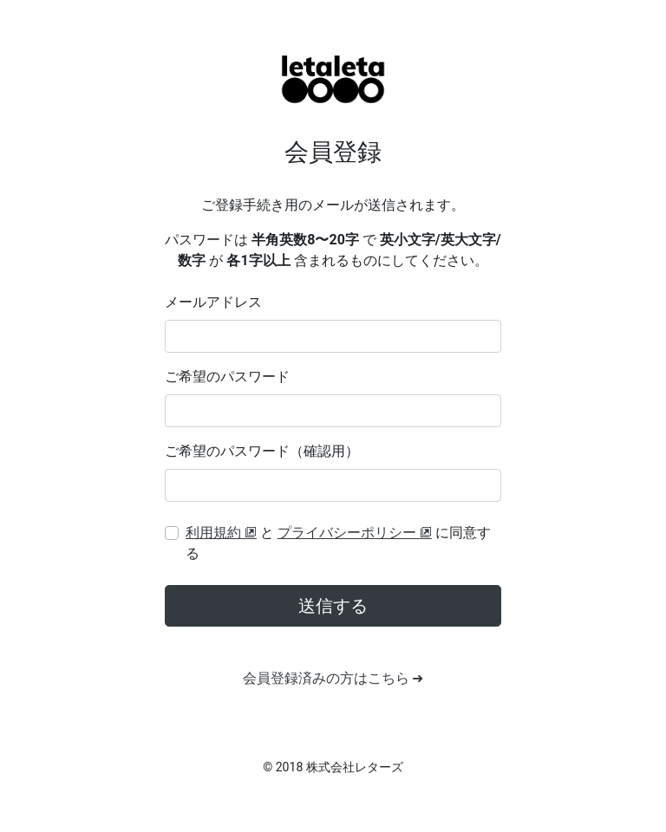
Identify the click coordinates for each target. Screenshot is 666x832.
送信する (333, 605)
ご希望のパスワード (227, 376)
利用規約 (221, 532)
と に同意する (338, 543)
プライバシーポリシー (355, 532)
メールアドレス (213, 302)
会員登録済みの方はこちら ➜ (333, 678)
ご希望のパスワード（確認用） (262, 451)
